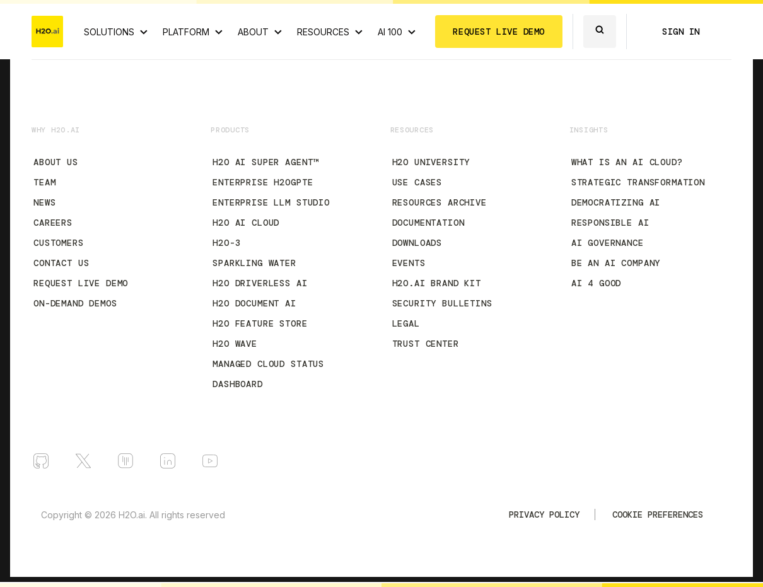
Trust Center (425, 343)
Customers (58, 242)
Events (409, 263)
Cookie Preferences (657, 514)
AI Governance (607, 242)
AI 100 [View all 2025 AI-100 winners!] (390, 31)
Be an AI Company (615, 263)
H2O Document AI (254, 303)
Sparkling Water (254, 263)
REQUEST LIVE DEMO (499, 31)
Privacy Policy (544, 514)
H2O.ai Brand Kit (436, 283)
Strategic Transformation (638, 182)
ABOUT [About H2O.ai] (253, 31)
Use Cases (417, 182)
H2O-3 (226, 242)
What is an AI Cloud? (627, 162)
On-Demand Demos (75, 303)
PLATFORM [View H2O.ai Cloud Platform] (186, 31)
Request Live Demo (80, 283)
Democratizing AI (615, 202)
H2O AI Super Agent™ (265, 162)
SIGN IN (681, 31)
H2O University (431, 162)
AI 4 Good (596, 283)
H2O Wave (235, 343)
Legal (406, 323)
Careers (53, 222)
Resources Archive (439, 202)
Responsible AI (610, 222)
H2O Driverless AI (260, 283)
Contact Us (61, 263)
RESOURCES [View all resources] (323, 31)
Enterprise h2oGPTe (263, 182)
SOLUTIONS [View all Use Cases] (109, 31)
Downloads (417, 242)
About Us (55, 162)
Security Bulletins (442, 303)
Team (44, 182)
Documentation (428, 222)
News (44, 202)
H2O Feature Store (260, 323)
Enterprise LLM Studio (271, 202)
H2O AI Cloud (246, 222)
